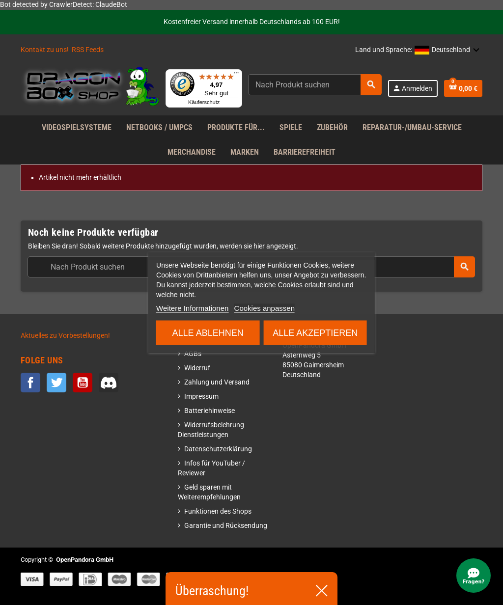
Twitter (56, 382)
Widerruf (197, 368)
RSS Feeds (88, 50)
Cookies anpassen (264, 308)
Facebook (30, 382)
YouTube (82, 382)
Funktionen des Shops (218, 511)
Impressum (201, 396)
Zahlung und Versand (217, 382)
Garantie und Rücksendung (225, 526)
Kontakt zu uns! (45, 50)
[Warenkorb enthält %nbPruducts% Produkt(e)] (463, 88)
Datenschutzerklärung (218, 449)
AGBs (192, 354)
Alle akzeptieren (315, 333)
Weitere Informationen (192, 308)
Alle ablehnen (208, 333)
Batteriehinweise (209, 411)
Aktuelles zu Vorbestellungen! (65, 335)
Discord (108, 382)
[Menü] (236, 75)
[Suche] (314, 84)
